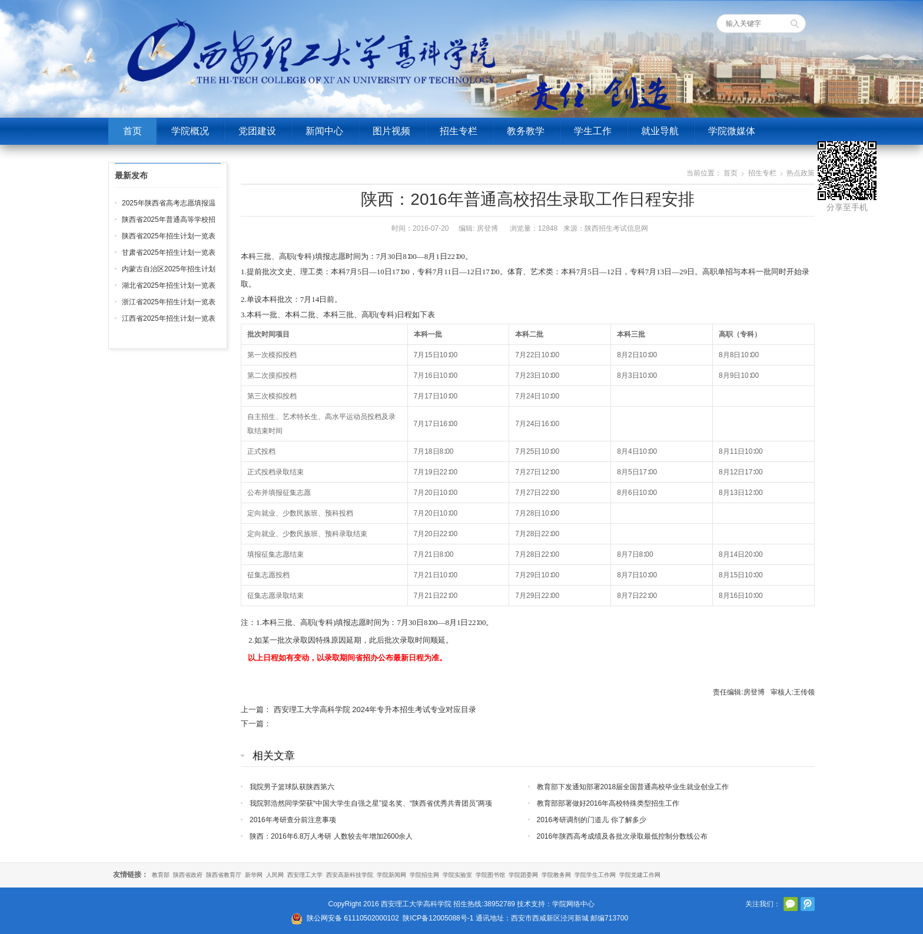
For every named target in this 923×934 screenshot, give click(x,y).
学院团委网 (523, 875)
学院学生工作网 (595, 875)
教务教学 (525, 131)
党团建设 (257, 131)
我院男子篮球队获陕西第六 (292, 787)
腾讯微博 (808, 904)
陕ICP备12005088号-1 (438, 918)
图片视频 (391, 131)
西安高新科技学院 (349, 875)
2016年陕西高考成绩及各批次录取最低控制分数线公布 (622, 836)
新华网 (254, 875)
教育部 (161, 875)
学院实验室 (457, 875)
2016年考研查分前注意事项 (293, 820)
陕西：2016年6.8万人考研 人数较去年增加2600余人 (331, 836)
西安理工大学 (305, 875)
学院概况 (190, 131)
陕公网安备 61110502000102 (353, 918)
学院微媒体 (731, 131)
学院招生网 (424, 875)
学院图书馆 (490, 875)
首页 (132, 131)
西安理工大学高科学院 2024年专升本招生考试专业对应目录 (375, 709)
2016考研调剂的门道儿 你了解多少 (591, 820)
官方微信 (790, 904)
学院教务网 (556, 875)
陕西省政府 (187, 875)
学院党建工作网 (639, 875)
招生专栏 (458, 131)
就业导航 (660, 131)
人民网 (275, 875)
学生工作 (593, 131)
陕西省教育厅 (223, 875)
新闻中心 (324, 131)
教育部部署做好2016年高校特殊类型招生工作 (608, 803)
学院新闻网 (391, 875)
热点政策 (800, 173)
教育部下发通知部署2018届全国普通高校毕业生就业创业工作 (633, 787)
